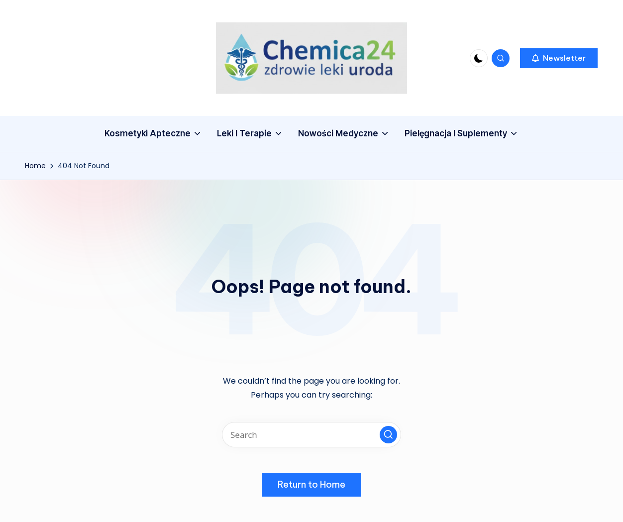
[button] (558, 58)
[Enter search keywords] (311, 434)
